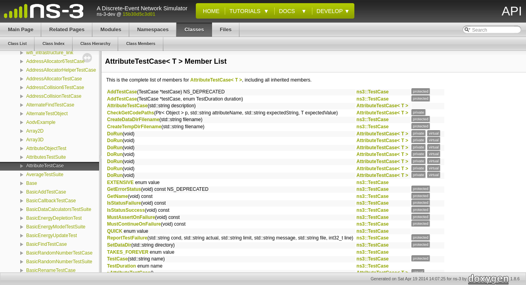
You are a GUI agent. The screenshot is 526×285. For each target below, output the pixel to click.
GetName (117, 196)
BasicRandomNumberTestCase (59, 253)
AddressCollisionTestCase (53, 96)
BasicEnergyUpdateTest (51, 235)
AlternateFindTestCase (50, 105)
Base (31, 183)
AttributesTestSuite (46, 157)
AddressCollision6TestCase (55, 87)
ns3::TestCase (372, 92)
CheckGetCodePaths (130, 113)
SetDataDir (119, 245)
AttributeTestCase (45, 166)
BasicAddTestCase (46, 192)
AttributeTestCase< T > (216, 80)
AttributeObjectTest (46, 148)
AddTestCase (122, 92)
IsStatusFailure (124, 203)
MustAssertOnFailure (131, 217)
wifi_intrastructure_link (49, 52)
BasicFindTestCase (46, 244)
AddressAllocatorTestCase (54, 79)
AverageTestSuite (44, 174)
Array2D (35, 131)
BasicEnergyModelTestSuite (55, 227)
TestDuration (121, 266)
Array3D (35, 139)
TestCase (117, 259)
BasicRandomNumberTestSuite (59, 261)
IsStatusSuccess (126, 210)
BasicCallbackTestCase (51, 200)
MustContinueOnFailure (134, 224)
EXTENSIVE (120, 182)
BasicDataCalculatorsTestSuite (58, 209)
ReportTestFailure (127, 238)
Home (210, 11)
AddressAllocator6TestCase (55, 61)
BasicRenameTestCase (51, 270)
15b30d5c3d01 (139, 14)
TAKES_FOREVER (127, 252)
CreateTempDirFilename (134, 126)
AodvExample (40, 122)
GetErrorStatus (124, 189)
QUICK (114, 231)
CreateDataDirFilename (133, 119)
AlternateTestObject (47, 113)
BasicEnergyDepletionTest (54, 218)
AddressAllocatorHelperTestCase (61, 70)
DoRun (114, 134)
